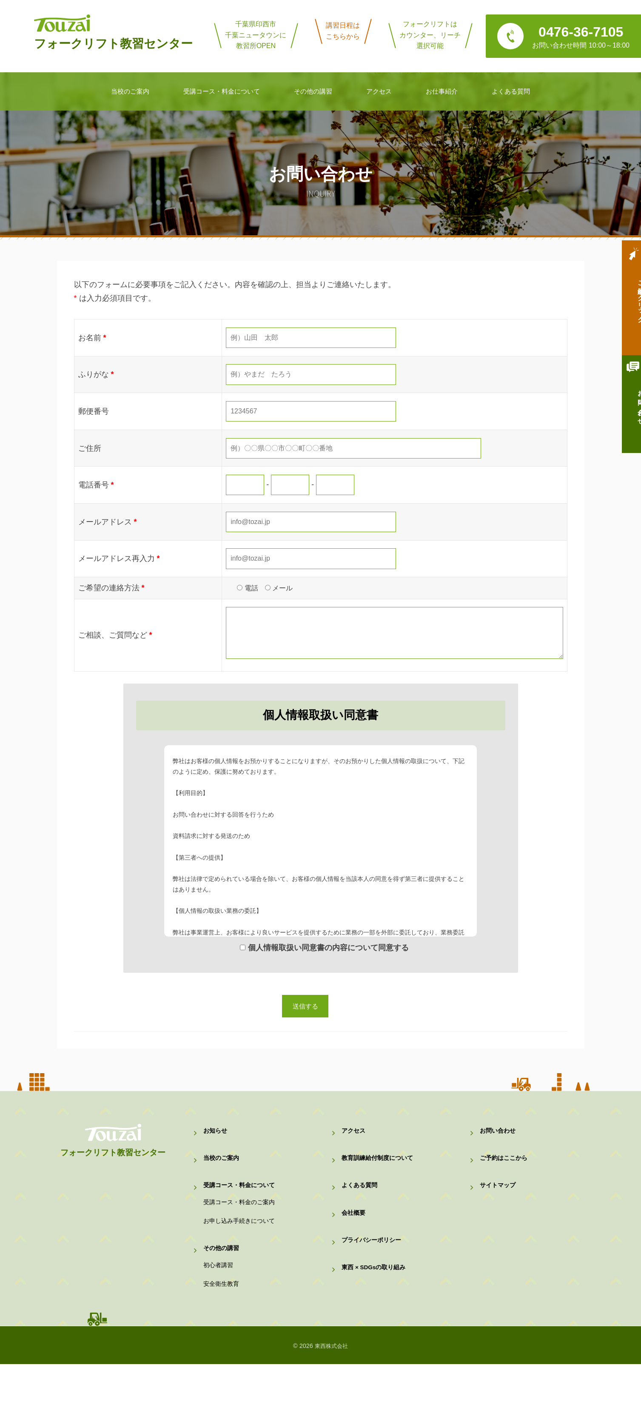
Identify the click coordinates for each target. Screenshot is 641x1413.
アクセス (354, 1137)
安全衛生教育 (222, 1330)
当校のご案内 (222, 1170)
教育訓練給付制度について (380, 1170)
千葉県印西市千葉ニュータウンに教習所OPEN (255, 34)
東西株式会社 (331, 1394)
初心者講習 (219, 1305)
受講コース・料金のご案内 (241, 1225)
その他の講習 (222, 1283)
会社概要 (354, 1236)
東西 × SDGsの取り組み (376, 1302)
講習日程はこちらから (343, 31)
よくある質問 (361, 1203)
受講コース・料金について (241, 1203)
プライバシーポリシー (373, 1269)
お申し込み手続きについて (241, 1250)
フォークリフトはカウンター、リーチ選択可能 (430, 34)
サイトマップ (499, 1203)
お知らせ (216, 1137)
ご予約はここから (505, 1170)
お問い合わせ (626, 417)
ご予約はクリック (626, 301)
